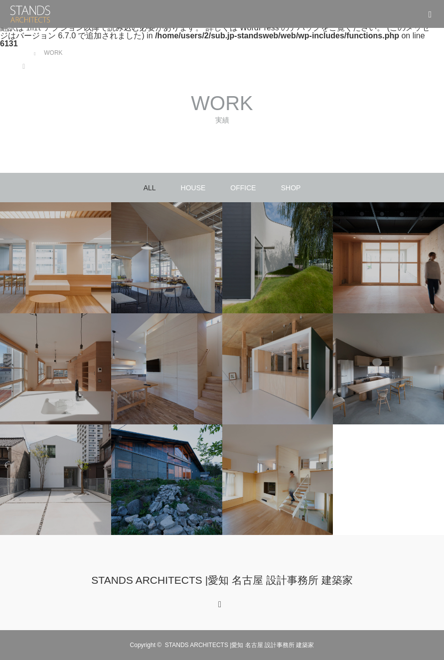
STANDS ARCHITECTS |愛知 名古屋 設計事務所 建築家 (221, 580)
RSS (218, 602)
